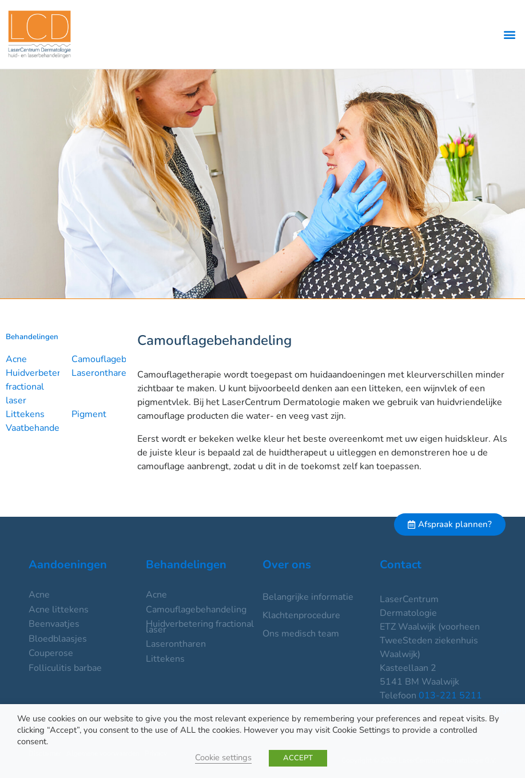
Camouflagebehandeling (121, 359)
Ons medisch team (300, 633)
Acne (16, 359)
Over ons (286, 564)
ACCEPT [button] (298, 758)
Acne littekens (59, 609)
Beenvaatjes (54, 624)
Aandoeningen (68, 564)
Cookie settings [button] (223, 757)
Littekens (25, 414)
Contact (400, 564)
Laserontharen (101, 373)
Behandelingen (186, 564)
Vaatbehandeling (40, 428)
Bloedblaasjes (58, 638)
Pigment (88, 414)
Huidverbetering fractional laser (39, 387)
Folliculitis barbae (65, 668)
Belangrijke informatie (307, 597)
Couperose (51, 653)
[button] (509, 34)
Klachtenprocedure (301, 615)
